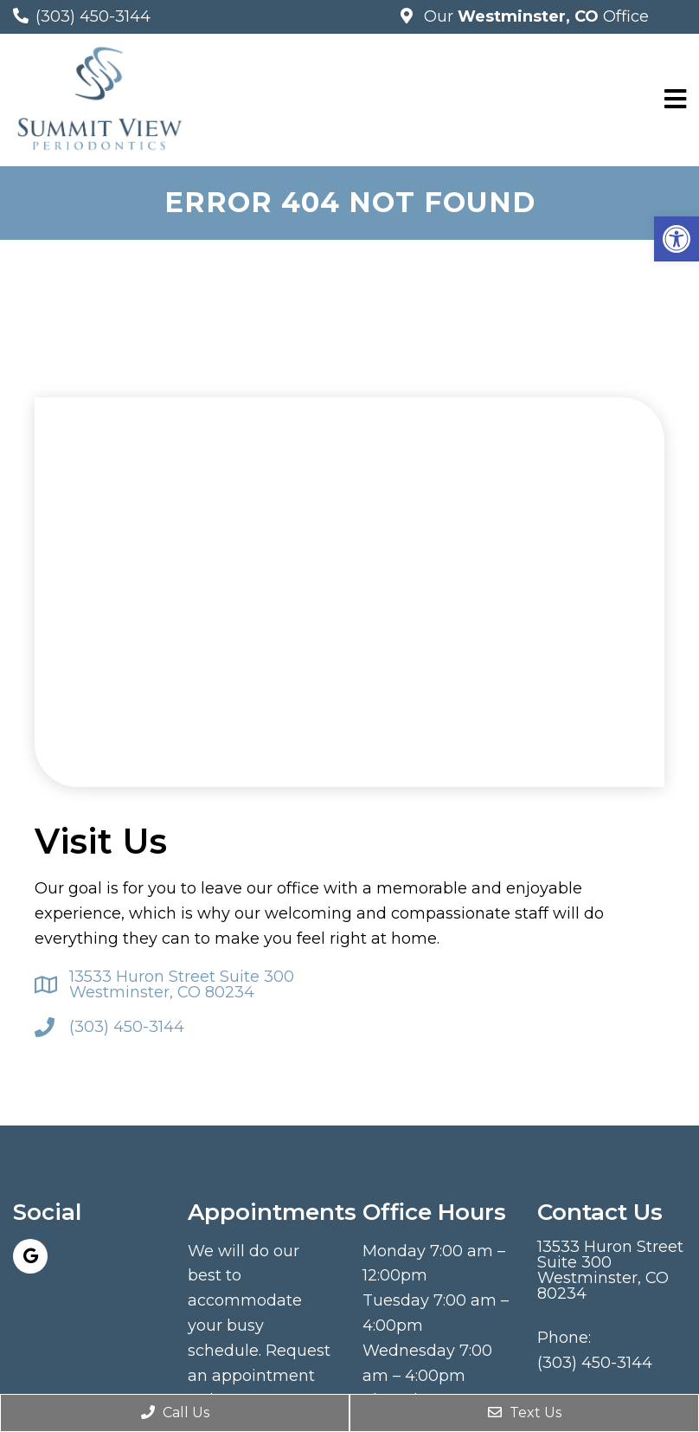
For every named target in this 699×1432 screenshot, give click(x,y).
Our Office (534, 16)
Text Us (524, 1412)
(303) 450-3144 (93, 16)
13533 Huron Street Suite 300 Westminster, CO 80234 (181, 984)
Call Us (175, 1412)
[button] (676, 238)
